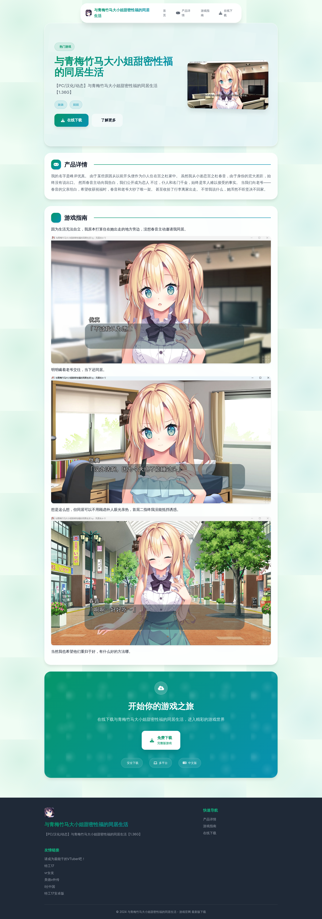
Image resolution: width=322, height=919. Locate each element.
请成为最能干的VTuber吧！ (64, 859)
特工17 (49, 866)
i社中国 (49, 886)
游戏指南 (209, 826)
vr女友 (49, 873)
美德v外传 (51, 880)
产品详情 (209, 819)
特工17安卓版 (54, 893)
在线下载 (209, 833)
